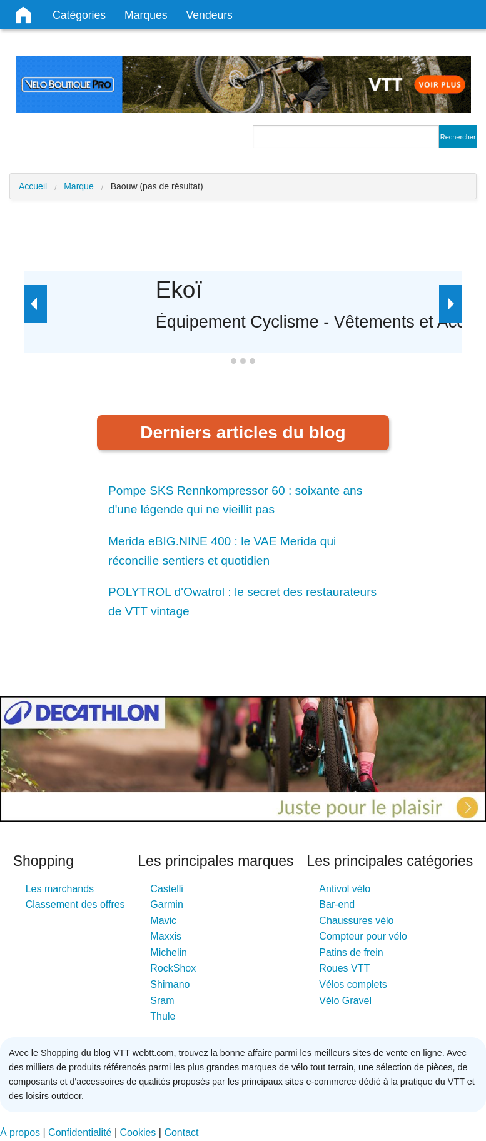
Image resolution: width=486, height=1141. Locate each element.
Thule (162, 1016)
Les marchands (60, 888)
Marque (78, 186)
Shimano (170, 984)
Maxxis (165, 936)
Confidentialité (79, 1132)
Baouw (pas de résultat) (157, 186)
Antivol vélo (344, 888)
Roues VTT (344, 968)
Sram (162, 1000)
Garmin (166, 904)
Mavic (163, 920)
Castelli (166, 888)
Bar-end (337, 904)
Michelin (168, 952)
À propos (20, 1132)
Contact (181, 1132)
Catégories (79, 15)
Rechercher (458, 137)
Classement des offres (75, 904)
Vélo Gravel (345, 1000)
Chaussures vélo (356, 920)
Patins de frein (351, 952)
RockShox (173, 968)
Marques (145, 15)
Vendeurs (209, 15)
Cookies (138, 1132)
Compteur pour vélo (363, 936)
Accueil (33, 186)
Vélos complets (353, 984)
